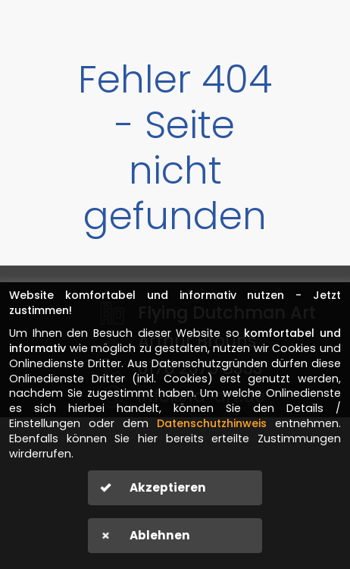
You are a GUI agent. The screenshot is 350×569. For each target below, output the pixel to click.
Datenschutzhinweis (212, 423)
